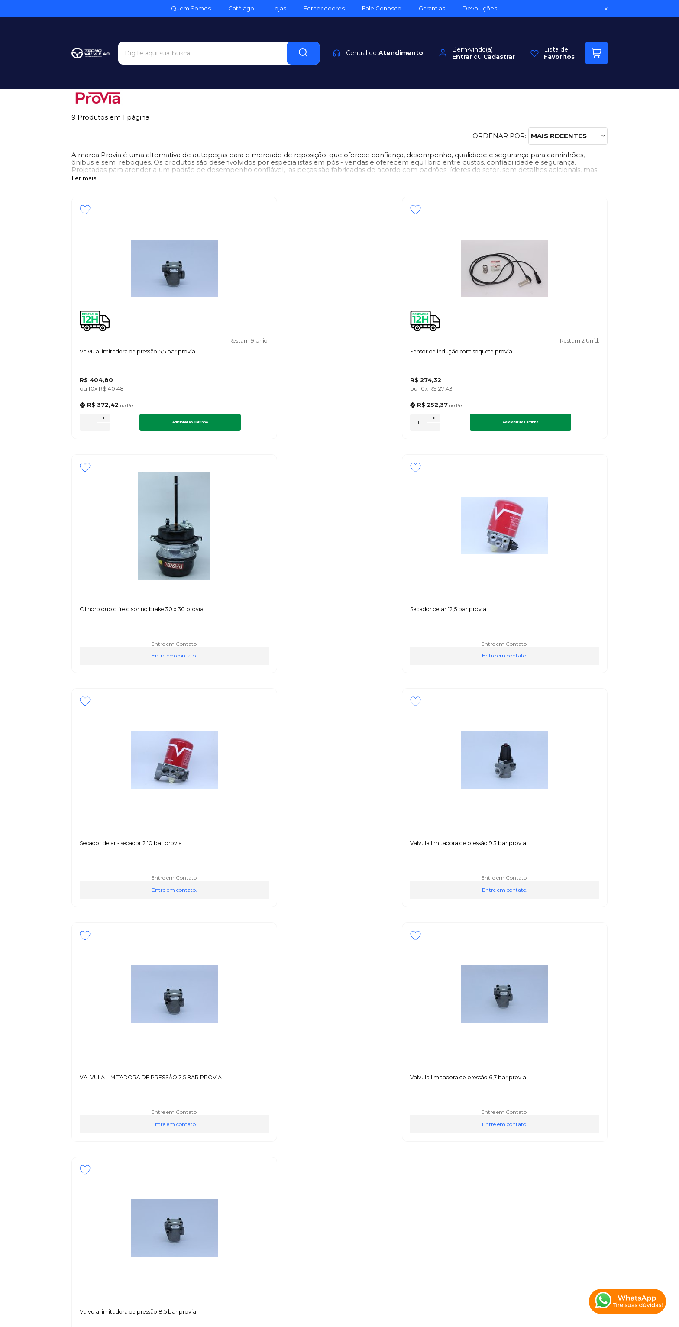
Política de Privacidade (108, 1101)
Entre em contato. (407, 399)
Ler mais (83, 178)
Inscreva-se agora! (103, 985)
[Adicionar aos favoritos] (85, 209)
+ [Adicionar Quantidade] (103, 421)
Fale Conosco (93, 1130)
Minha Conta (334, 1101)
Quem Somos (94, 1091)
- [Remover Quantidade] (103, 430)
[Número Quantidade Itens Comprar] (88, 425)
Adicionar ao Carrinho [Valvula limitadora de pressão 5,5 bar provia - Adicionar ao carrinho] (152, 425)
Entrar (462, 41)
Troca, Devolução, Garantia (229, 1091)
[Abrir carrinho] (596, 38)
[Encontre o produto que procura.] (303, 37)
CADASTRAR (575, 992)
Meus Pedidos (336, 1091)
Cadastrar (499, 41)
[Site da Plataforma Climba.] (339, 1266)
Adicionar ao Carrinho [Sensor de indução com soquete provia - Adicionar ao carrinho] (287, 425)
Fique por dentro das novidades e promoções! (126, 996)
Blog (79, 1111)
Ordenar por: (499, 135)
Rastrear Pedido (339, 1111)
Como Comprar (211, 1101)
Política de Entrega (102, 1121)
